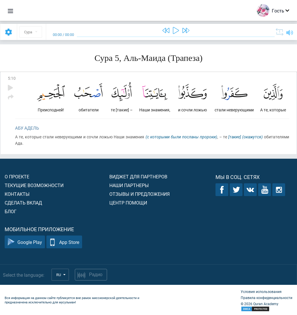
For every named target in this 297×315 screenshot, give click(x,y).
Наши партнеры (129, 185)
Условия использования (261, 291)
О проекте (17, 176)
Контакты (17, 194)
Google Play (25, 242)
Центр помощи (128, 203)
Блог (11, 211)
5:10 (12, 78)
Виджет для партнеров (138, 176)
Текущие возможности (34, 185)
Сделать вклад (23, 203)
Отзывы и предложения (139, 194)
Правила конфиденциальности (266, 297)
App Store (64, 242)
